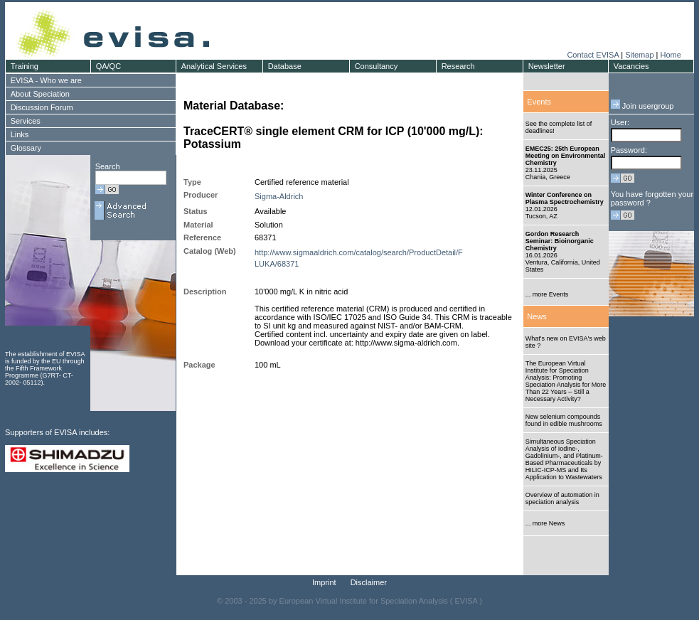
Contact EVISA (593, 54)
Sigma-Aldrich (279, 196)
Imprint (324, 582)
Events (539, 101)
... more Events (547, 294)
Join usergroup (642, 106)
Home (670, 54)
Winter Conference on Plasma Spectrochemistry (564, 198)
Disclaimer (369, 582)
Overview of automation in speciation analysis (562, 498)
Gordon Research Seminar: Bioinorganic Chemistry (559, 241)
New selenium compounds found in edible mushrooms (563, 420)
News (537, 316)
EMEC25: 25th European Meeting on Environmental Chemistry (565, 155)
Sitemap (639, 54)
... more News (545, 523)
